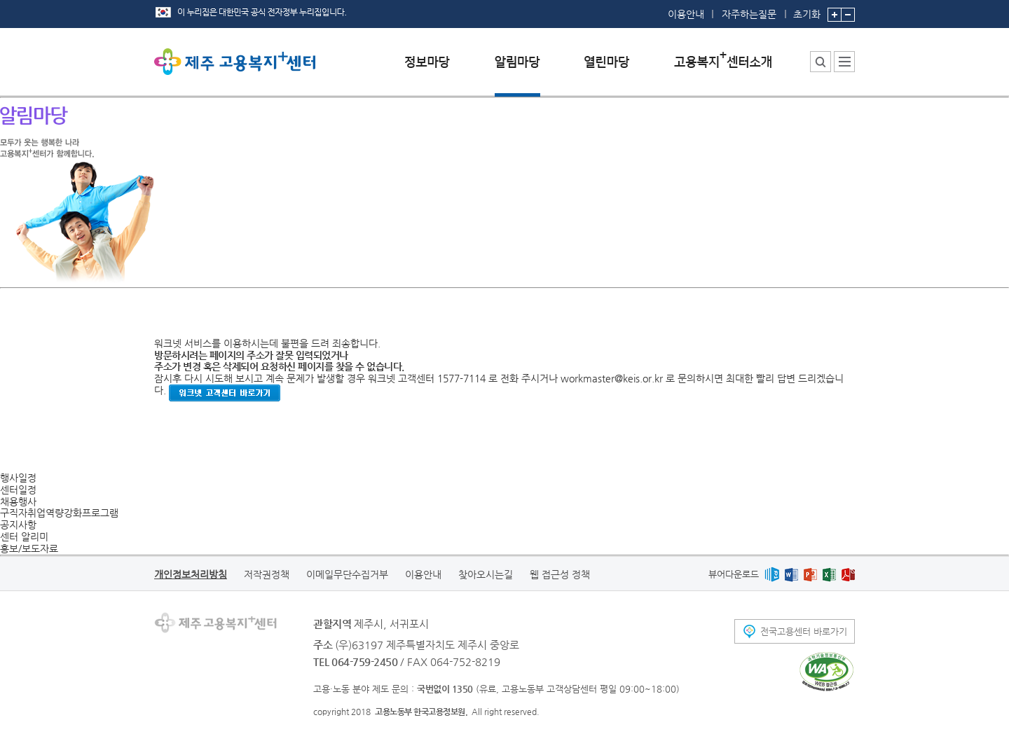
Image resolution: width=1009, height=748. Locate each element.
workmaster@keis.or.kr (612, 378)
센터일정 (18, 489)
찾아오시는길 (485, 574)
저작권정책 (266, 574)
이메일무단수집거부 (347, 574)
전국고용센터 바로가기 (803, 631)
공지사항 (18, 524)
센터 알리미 (24, 536)
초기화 (807, 10)
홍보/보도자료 (29, 548)
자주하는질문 (749, 14)
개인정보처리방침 (190, 574)
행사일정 (18, 477)
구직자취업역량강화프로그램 (59, 512)
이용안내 (686, 14)
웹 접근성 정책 (560, 574)
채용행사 (18, 501)
